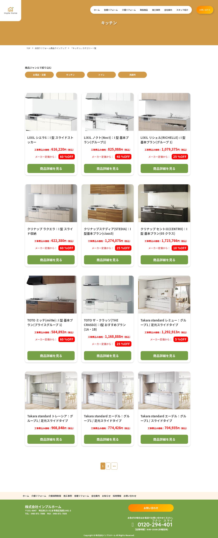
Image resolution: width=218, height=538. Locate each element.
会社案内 (168, 9)
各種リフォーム (111, 9)
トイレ (101, 74)
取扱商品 (144, 9)
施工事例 (156, 9)
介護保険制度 (54, 495)
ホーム (97, 9)
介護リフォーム (129, 9)
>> (114, 466)
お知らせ (106, 495)
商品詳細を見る (51, 168)
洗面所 (132, 74)
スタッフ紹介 (182, 9)
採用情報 (117, 495)
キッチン (70, 74)
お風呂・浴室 (39, 74)
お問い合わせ (204, 9)
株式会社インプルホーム (43, 506)
